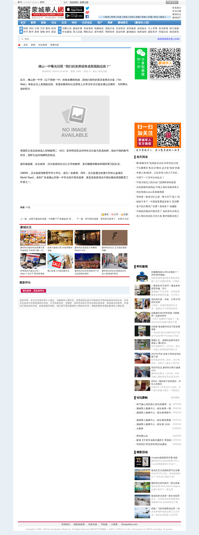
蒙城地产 (176, 17)
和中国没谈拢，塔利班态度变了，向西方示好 (107, 219)
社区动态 (87, 22)
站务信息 (92, 524)
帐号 (20, 2)
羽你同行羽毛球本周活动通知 (151, 444)
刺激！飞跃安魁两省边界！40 (165, 508)
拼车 (48, 32)
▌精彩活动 (141, 452)
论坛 (53, 22)
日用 (37, 28)
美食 (144, 17)
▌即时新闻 (141, 266)
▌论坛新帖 (141, 397)
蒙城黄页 (123, 22)
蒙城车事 (77, 28)
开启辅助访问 (180, 2)
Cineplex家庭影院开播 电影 (164, 457)
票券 (37, 32)
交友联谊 (120, 28)
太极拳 (139, 428)
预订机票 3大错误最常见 (58, 271)
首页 (23, 22)
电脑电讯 (99, 28)
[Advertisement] (134, 11)
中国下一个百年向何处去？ (150, 177)
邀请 (106, 214)
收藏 (125, 214)
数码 (48, 28)
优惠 (138, 17)
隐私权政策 (79, 524)
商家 (110, 22)
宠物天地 (109, 28)
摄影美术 (152, 32)
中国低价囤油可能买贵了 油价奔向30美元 (157, 211)
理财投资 (109, 32)
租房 (107, 17)
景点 (156, 17)
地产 (99, 22)
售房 (113, 17)
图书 (31, 32)
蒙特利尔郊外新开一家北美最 (165, 483)
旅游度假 (174, 32)
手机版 (104, 524)
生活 (64, 22)
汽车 (42, 28)
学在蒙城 (67, 32)
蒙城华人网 (19, 45)
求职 (31, 28)
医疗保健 (174, 28)
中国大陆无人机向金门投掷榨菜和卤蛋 (156, 182)
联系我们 (176, 8)
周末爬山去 (142, 436)
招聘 (25, 28)
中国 (28, 207)
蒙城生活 (25, 227)
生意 (119, 17)
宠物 (42, 32)
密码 (42, 2)
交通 (150, 17)
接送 (162, 17)
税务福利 (142, 32)
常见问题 (176, 11)
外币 (25, 32)
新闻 (33, 22)
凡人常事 (152, 28)
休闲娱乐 (142, 28)
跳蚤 (43, 22)
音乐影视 (163, 28)
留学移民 (99, 32)
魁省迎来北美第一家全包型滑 (165, 496)
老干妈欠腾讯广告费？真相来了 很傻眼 (156, 206)
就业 (125, 17)
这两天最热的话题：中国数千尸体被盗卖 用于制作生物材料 (57, 219)
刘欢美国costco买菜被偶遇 (150, 192)
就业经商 (120, 32)
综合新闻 (42, 45)
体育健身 (131, 28)
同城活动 (163, 32)
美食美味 (88, 28)
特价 (74, 22)
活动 (131, 17)
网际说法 (88, 32)
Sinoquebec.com (129, 524)
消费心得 (67, 28)
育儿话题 (77, 32)
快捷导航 (171, 2)
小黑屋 (114, 524)
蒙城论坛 (176, 14)
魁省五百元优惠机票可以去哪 (165, 470)
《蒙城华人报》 (141, 22)
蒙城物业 (131, 32)
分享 (116, 214)
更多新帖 (175, 397)
